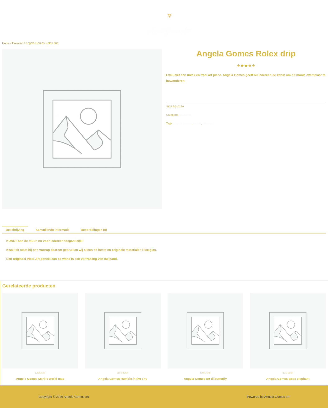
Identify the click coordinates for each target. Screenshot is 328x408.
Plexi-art (208, 123)
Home (6, 43)
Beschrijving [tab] (15, 230)
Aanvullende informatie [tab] (53, 230)
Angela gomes (182, 123)
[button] (5, 18)
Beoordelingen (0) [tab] (95, 230)
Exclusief (18, 43)
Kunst (198, 123)
